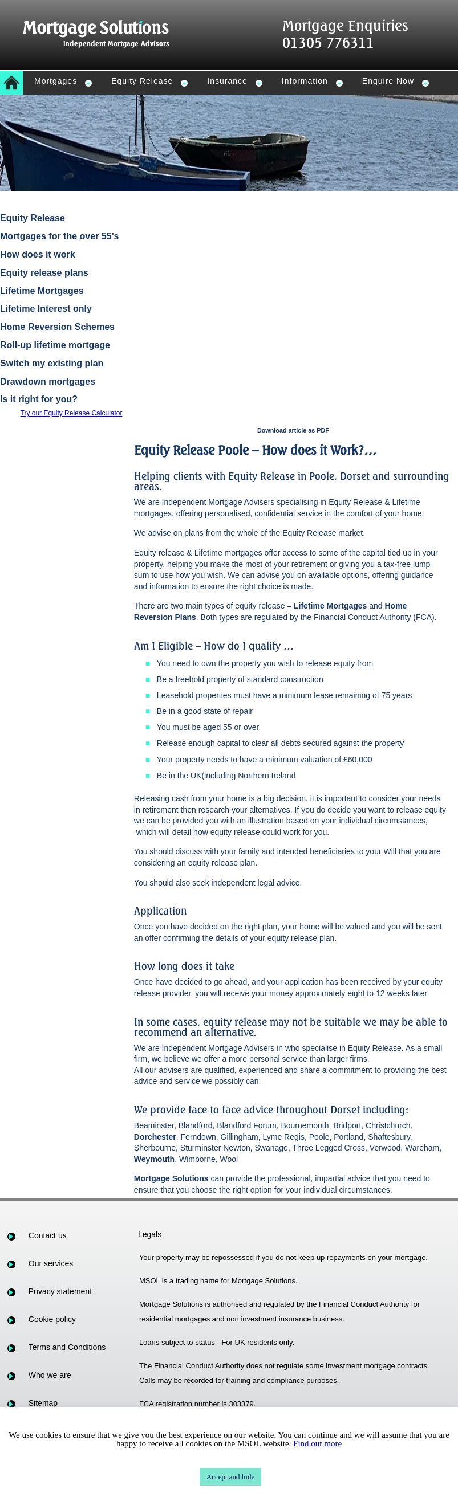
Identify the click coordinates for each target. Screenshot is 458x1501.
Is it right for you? (39, 399)
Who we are (50, 1375)
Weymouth (154, 1159)
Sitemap (43, 1403)
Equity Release (32, 218)
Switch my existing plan (51, 363)
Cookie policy (52, 1319)
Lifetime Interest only (46, 308)
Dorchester (155, 1136)
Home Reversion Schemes (57, 327)
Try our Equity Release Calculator (72, 413)
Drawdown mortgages (47, 381)
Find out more (317, 1443)
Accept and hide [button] (230, 1477)
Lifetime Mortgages (42, 291)
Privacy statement (60, 1291)
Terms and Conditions (67, 1347)
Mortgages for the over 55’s (59, 236)
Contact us (48, 1235)
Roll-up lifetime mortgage (55, 345)
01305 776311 (328, 42)
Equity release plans (44, 273)
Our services (51, 1263)
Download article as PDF (293, 430)
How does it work (37, 254)
